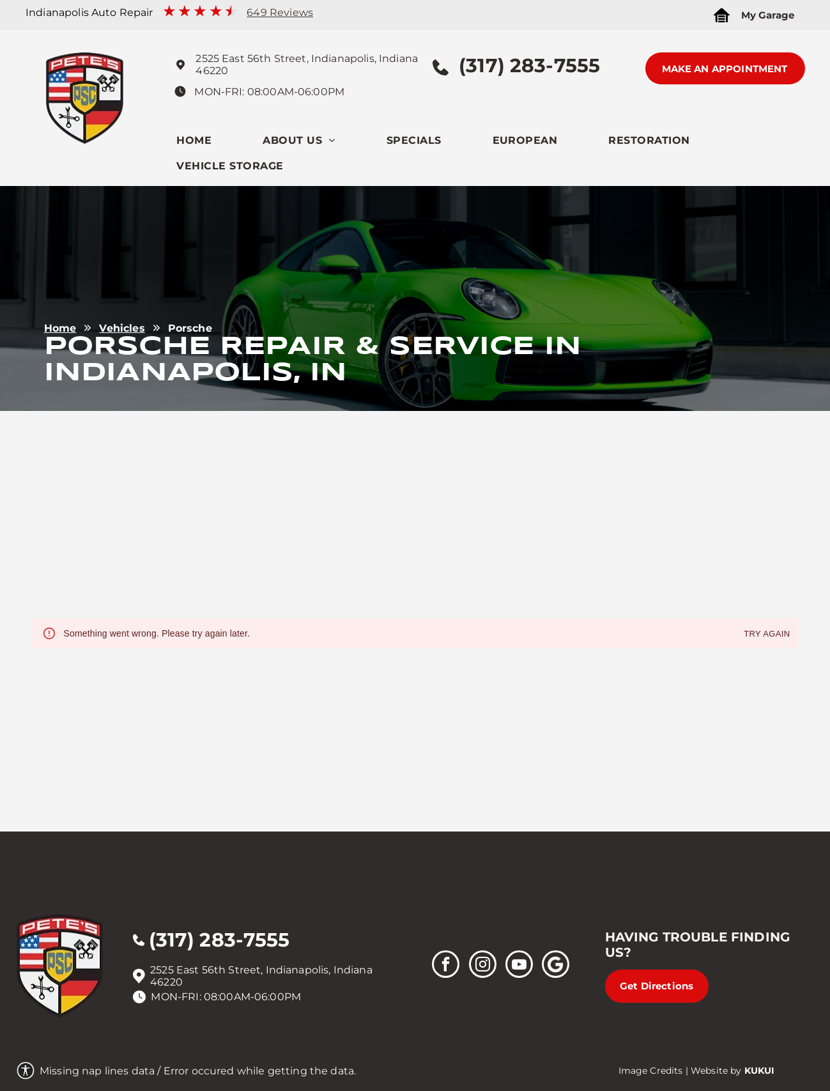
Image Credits (651, 1070)
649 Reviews (280, 12)
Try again (767, 634)
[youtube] (519, 965)
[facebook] (445, 965)
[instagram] (482, 965)
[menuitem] (219, 143)
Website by (716, 1070)
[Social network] (555, 965)
